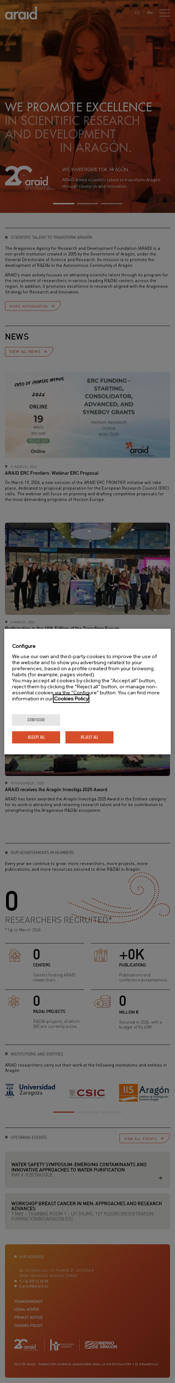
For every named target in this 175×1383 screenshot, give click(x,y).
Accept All (36, 737)
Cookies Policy (71, 698)
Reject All (89, 737)
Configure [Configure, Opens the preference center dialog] (36, 719)
